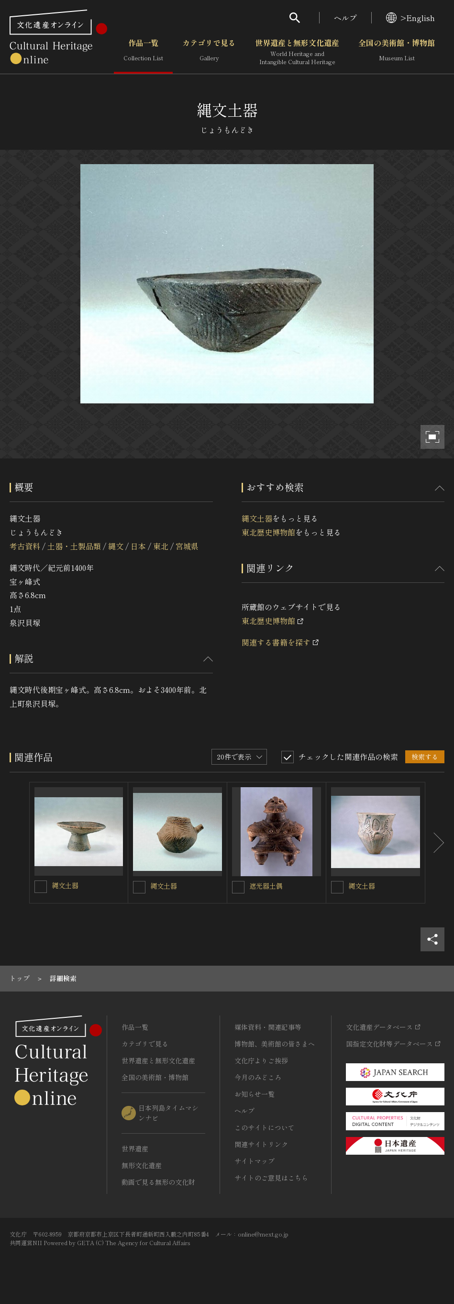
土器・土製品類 (74, 546)
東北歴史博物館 (268, 532)
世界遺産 (135, 1148)
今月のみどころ (257, 1077)
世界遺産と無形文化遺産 (297, 52)
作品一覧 (143, 52)
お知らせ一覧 (254, 1094)
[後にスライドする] (434, 842)
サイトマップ (254, 1161)
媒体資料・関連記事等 (267, 1027)
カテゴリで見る (209, 52)
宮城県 (187, 546)
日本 (138, 546)
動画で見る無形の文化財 (158, 1182)
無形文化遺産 (142, 1165)
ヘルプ (345, 17)
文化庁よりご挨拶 (261, 1060)
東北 (160, 546)
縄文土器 (257, 518)
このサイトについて (264, 1127)
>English (410, 17)
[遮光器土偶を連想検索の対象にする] (238, 887)
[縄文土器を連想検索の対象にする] (40, 886)
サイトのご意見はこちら (271, 1177)
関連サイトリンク (261, 1144)
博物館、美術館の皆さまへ (274, 1043)
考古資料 (25, 546)
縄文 (115, 546)
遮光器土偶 (266, 886)
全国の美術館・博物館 (396, 52)
